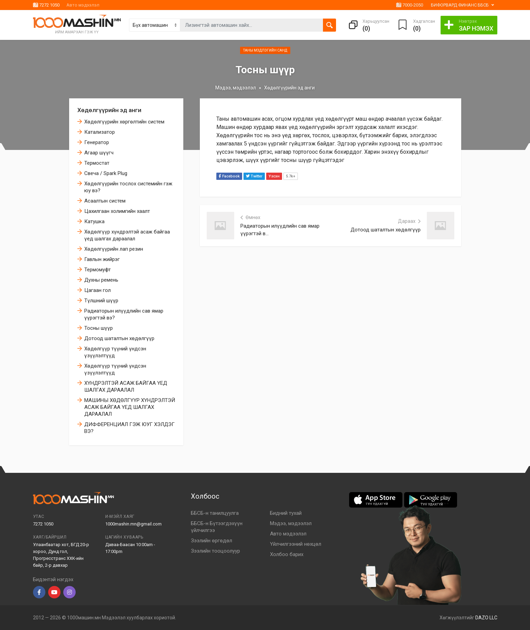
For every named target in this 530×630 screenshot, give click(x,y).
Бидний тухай (286, 513)
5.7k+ (290, 176)
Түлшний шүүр (101, 300)
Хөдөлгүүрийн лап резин (113, 249)
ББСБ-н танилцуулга (215, 513)
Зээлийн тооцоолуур (215, 551)
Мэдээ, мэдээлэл (235, 87)
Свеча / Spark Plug (105, 173)
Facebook (229, 176)
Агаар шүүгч (98, 153)
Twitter (254, 176)
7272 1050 (46, 5)
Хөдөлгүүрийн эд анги (109, 110)
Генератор (96, 142)
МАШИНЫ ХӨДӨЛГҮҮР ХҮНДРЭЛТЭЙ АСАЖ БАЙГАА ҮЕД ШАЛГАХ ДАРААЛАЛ (129, 407)
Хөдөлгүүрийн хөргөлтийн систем (124, 122)
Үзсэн (274, 176)
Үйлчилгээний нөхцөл (295, 544)
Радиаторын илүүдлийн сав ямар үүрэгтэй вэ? (123, 314)
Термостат (96, 163)
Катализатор (99, 132)
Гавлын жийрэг (102, 259)
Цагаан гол (97, 290)
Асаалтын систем (105, 201)
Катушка (94, 221)
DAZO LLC (486, 617)
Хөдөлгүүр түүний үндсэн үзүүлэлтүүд (115, 352)
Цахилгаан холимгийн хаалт (117, 211)
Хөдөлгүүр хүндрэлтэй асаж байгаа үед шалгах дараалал (127, 235)
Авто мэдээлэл (82, 5)
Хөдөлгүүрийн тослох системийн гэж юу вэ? (128, 187)
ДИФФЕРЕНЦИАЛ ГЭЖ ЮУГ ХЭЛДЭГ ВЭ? (129, 427)
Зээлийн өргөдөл (211, 540)
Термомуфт (97, 270)
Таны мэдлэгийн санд (265, 50)
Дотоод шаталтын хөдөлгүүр (119, 338)
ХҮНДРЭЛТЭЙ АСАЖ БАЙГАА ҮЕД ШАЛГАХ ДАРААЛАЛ (125, 386)
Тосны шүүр (98, 328)
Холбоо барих (286, 554)
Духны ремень (101, 280)
